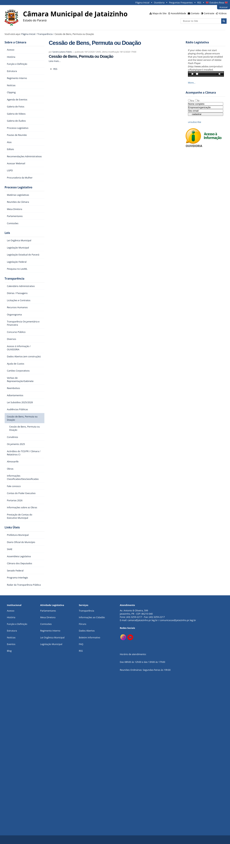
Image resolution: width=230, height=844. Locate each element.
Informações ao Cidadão (92, 617)
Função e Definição (17, 624)
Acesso (10, 610)
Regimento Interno (50, 630)
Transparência (45, 34)
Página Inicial (142, 2)
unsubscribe (194, 122)
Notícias (11, 637)
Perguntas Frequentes (181, 2)
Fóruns (82, 624)
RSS (199, 2)
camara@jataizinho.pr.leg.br (143, 620)
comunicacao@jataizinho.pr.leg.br (178, 620)
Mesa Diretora (48, 617)
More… (192, 82)
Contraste (209, 13)
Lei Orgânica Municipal (52, 637)
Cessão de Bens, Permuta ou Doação (81, 56)
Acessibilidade (178, 13)
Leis (7, 233)
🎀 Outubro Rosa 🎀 (217, 2)
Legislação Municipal (51, 644)
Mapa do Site (160, 13)
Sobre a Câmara (15, 42)
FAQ (81, 644)
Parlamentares (48, 610)
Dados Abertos (87, 630)
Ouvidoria (159, 2)
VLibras (223, 13)
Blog (9, 650)
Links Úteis (12, 527)
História (11, 617)
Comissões (46, 624)
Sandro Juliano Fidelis (62, 51)
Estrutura (12, 630)
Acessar (223, 7)
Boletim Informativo (89, 637)
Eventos (11, 644)
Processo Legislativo (18, 187)
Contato (195, 13)
